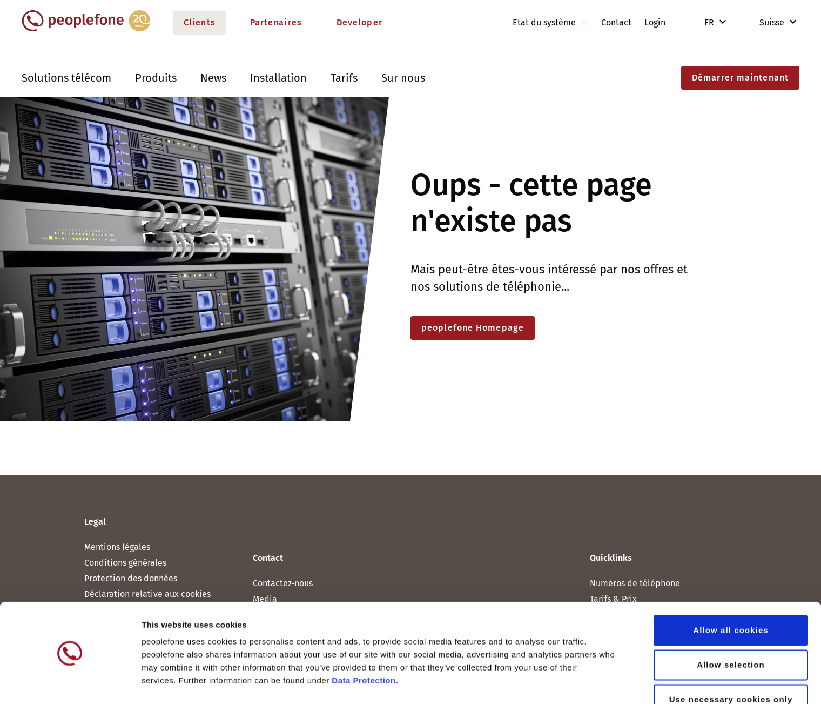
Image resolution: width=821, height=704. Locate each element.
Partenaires (276, 22)
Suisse (764, 22)
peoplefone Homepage (472, 328)
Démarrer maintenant (740, 77)
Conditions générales (125, 563)
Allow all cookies (731, 597)
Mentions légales (117, 547)
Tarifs (344, 77)
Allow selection (731, 631)
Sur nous (403, 77)
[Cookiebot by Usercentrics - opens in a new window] (70, 683)
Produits (156, 77)
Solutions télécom (66, 77)
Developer (359, 22)
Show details (567, 682)
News (213, 77)
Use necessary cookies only (731, 666)
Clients (200, 22)
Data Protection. (365, 647)
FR (710, 22)
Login (654, 22)
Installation (278, 77)
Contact (616, 22)
